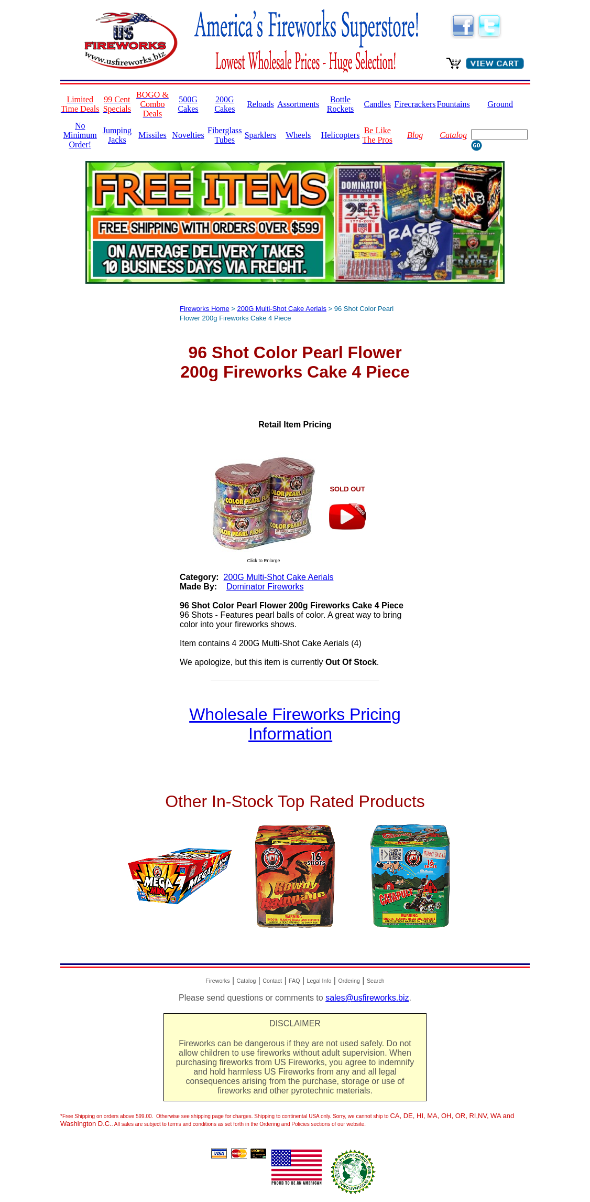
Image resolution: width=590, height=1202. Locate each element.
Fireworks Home (205, 309)
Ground (500, 104)
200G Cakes (224, 104)
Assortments (298, 104)
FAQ (294, 981)
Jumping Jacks (117, 135)
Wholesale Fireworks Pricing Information (295, 724)
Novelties (188, 135)
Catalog (246, 981)
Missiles (152, 135)
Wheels (298, 135)
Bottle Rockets (340, 104)
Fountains (453, 104)
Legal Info (319, 981)
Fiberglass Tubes (224, 135)
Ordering (348, 981)
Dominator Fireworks (265, 586)
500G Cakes (188, 104)
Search (376, 981)
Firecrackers (415, 104)
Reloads (260, 104)
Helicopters (340, 135)
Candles (377, 104)
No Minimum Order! (80, 135)
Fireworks (217, 981)
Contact (272, 981)
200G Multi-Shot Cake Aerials (281, 309)
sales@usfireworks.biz (367, 997)
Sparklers (260, 135)
